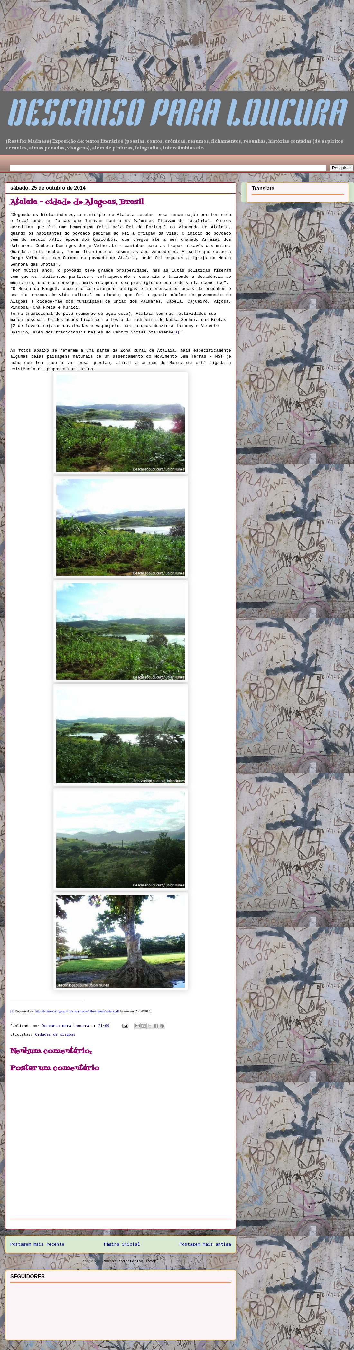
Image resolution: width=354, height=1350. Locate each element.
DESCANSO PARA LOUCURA (174, 116)
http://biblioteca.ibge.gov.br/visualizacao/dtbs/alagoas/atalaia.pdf (77, 1011)
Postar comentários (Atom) (131, 1261)
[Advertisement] (48, 40)
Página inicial (122, 1244)
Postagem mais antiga (205, 1244)
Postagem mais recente (37, 1244)
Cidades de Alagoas (55, 1034)
